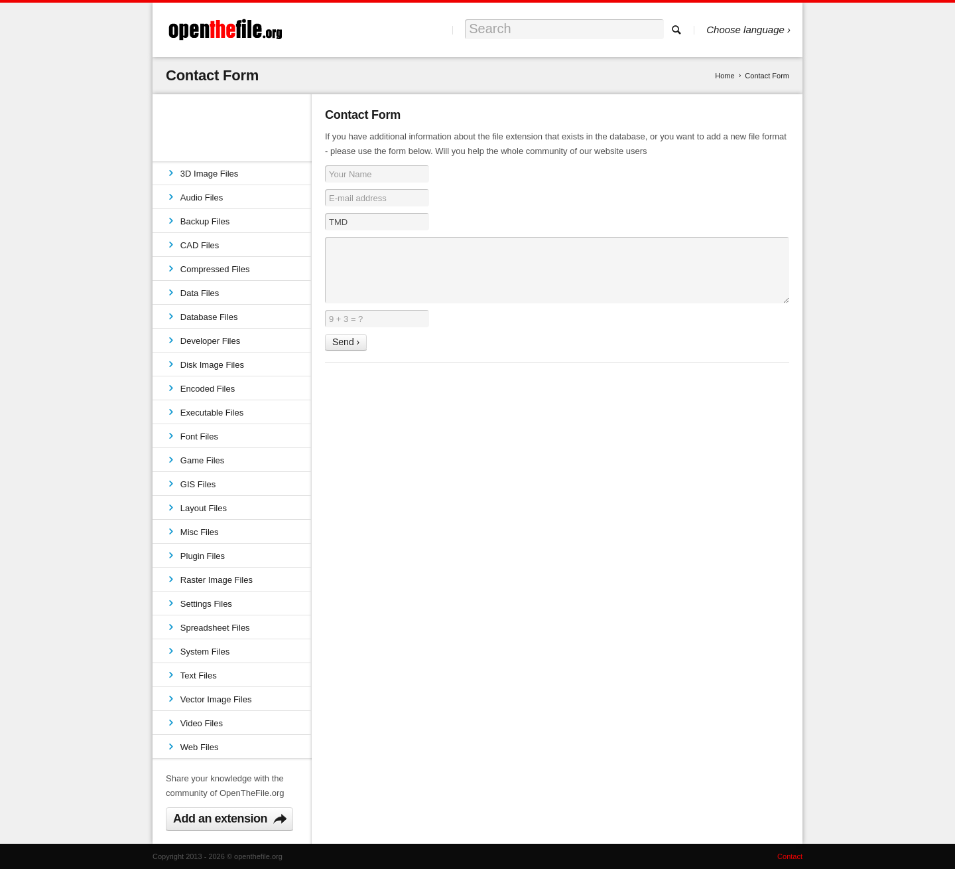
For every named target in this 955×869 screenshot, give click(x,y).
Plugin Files (202, 556)
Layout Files (203, 508)
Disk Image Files (212, 365)
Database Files (209, 317)
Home (724, 76)
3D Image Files (209, 174)
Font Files (199, 436)
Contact (789, 856)
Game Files (202, 460)
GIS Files (198, 484)
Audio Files (201, 197)
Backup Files (204, 221)
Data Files (200, 293)
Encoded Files (207, 389)
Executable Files (211, 413)
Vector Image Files (216, 699)
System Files (204, 652)
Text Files (198, 675)
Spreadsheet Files (215, 628)
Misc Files (199, 532)
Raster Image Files (216, 580)
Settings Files (206, 604)
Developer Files (210, 341)
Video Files (201, 723)
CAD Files (200, 245)
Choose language (745, 29)
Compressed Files (215, 269)
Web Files (199, 747)
